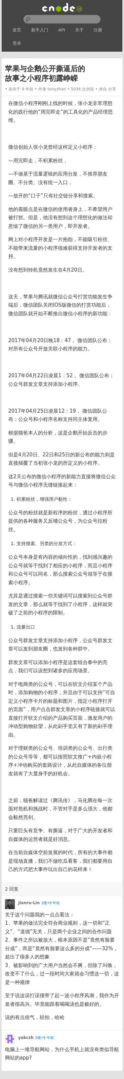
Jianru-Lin (29, 902)
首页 (17, 29)
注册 (98, 29)
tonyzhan (57, 89)
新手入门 (39, 29)
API (61, 29)
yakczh (26, 1037)
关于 (79, 29)
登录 (17, 43)
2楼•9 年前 (44, 1038)
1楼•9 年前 (50, 903)
